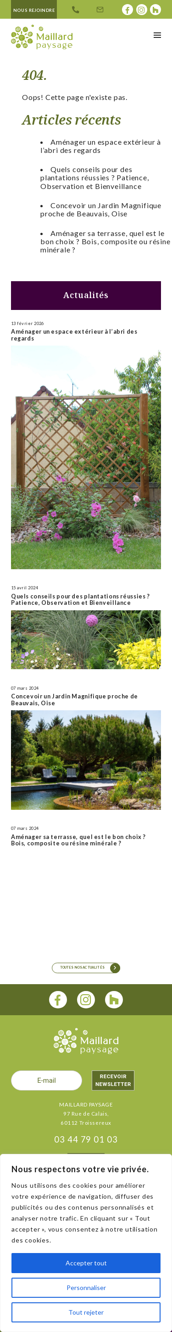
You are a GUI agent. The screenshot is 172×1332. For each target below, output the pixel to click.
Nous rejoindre (34, 10)
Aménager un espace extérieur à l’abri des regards (100, 145)
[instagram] (86, 1000)
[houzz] (114, 1000)
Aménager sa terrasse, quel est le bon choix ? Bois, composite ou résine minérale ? (105, 241)
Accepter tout (86, 1263)
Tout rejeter (86, 1312)
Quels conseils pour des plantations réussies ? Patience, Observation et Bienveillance (94, 177)
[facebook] (58, 1000)
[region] (86, 1243)
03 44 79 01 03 (86, 1139)
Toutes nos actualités (82, 967)
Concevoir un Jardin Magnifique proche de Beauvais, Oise (100, 209)
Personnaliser (86, 1287)
